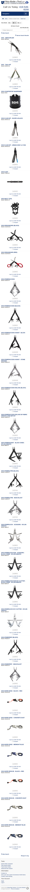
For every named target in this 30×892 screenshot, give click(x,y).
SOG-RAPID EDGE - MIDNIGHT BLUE (12, 744)
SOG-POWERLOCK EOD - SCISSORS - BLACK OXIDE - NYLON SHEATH (13, 553)
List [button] (10, 22)
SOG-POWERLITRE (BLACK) (10, 471)
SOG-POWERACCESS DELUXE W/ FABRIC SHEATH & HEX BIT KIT (14, 415)
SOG (6, 18)
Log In (2, 882)
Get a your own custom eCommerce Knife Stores (13, 874)
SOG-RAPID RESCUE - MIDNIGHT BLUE (13, 825)
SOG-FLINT (4, 172)
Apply (2, 881)
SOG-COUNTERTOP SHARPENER (11, 91)
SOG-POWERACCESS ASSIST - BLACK (13, 332)
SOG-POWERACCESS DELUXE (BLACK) (13, 387)
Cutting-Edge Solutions (11, 887)
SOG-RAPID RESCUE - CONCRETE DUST (13, 798)
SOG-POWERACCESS (8, 279)
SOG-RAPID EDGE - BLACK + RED (11, 691)
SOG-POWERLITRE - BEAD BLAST (11, 497)
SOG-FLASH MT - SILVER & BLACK (12, 118)
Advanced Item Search (7, 868)
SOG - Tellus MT (6, 64)
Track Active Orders (6, 867)
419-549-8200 (24, 8)
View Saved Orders (6, 865)
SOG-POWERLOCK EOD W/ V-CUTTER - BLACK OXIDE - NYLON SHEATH (13, 581)
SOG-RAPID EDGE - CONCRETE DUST (13, 717)
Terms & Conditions (15, 888)
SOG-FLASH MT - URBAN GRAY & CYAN (13, 145)
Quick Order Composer (7, 863)
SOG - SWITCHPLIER (7, 38)
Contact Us (4, 873)
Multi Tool (23, 18)
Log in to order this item (15, 59)
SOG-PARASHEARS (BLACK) (10, 225)
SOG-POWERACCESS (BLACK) (10, 306)
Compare (15, 61)
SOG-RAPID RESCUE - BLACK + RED (12, 771)
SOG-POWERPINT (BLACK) (9, 637)
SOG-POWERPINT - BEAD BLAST (11, 664)
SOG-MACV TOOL (6, 198)
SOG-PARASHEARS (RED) (9, 252)
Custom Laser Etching (6, 876)
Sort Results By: (24, 27)
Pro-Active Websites (21, 887)
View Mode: (4, 22)
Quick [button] (19, 22)
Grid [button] (14, 22)
